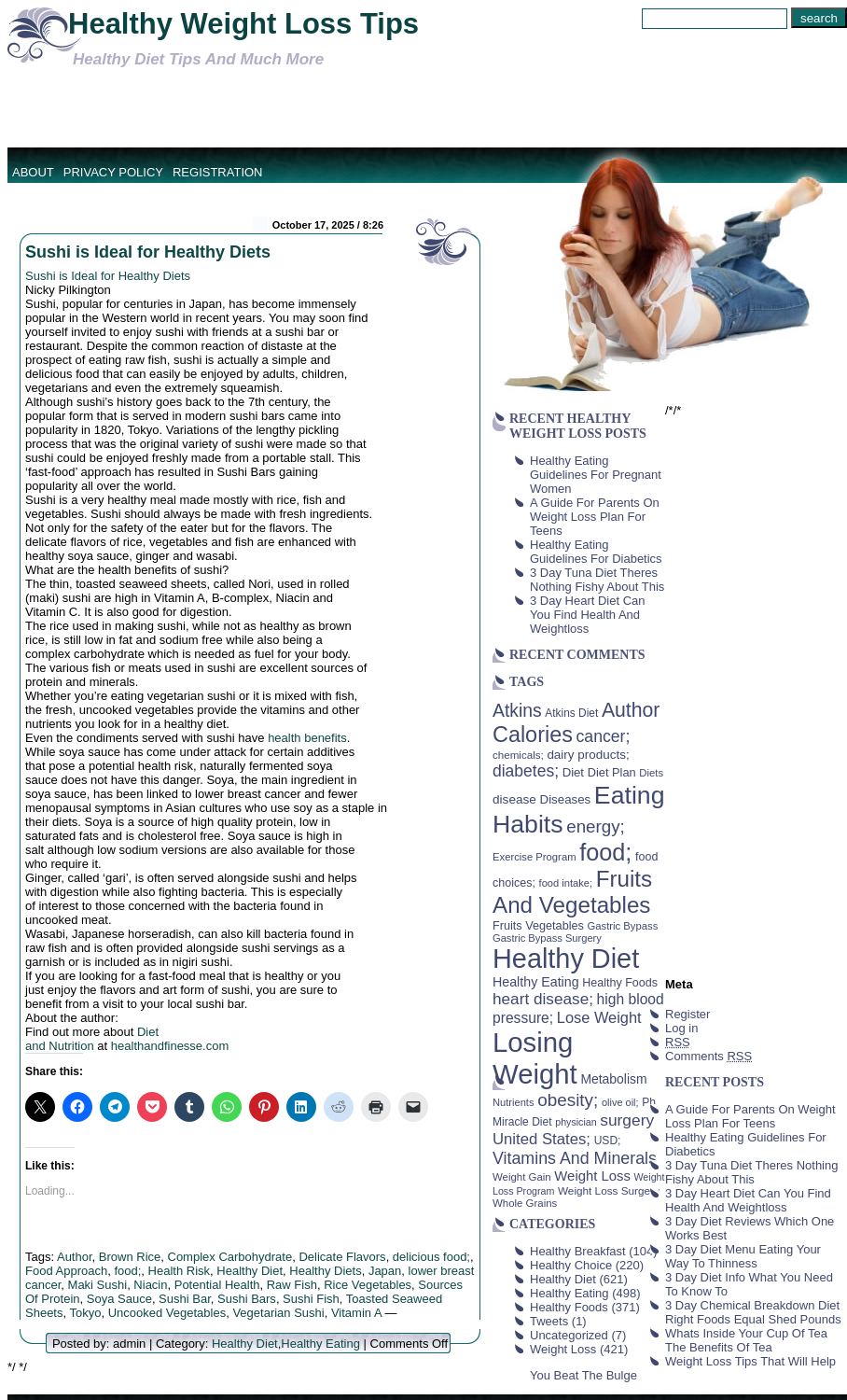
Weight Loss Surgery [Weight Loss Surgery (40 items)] (609, 1190)
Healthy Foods (569, 1307)
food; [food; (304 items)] (605, 852)
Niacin (150, 1285)
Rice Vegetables (367, 1285)
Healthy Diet (249, 1271)
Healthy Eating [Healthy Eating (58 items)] (536, 981)
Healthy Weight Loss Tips (243, 23)
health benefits (307, 738)
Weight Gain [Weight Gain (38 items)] (522, 1177)
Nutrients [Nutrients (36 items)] (514, 1102)
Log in (681, 1028)
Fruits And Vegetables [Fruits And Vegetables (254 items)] (572, 891)
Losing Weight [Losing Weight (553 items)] (535, 1058)
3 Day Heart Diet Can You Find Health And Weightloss (588, 615)
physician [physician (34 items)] (575, 1121)
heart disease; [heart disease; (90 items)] (543, 998)
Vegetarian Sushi (278, 1313)
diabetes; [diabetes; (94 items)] (526, 771)
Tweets (549, 1321)
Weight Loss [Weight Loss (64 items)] (592, 1176)
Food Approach (66, 1271)
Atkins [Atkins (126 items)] (517, 710)
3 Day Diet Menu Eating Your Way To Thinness (743, 1256)
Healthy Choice (571, 1265)
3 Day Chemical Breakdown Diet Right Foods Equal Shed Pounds (753, 1312)
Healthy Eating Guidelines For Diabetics (596, 552)
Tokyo (85, 1313)
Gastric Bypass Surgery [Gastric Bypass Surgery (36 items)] (547, 938)
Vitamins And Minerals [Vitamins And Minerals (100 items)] (575, 1158)
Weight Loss (563, 1349)
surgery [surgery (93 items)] (627, 1120)
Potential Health (217, 1285)
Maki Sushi (98, 1285)
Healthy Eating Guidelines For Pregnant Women (595, 475)
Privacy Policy (113, 172)
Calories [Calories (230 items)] (533, 734)
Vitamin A (356, 1313)
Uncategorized (569, 1335)
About (33, 172)
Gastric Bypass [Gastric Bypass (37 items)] (623, 925)
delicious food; (431, 1257)
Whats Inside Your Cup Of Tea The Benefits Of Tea (746, 1340)
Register (687, 1014)
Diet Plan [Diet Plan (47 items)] (612, 772)
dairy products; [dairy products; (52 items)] (588, 755)
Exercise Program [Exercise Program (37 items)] (534, 856)
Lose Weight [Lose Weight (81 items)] (599, 1017)
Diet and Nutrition (92, 1039)
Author (74, 1257)
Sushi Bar (185, 1299)
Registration (218, 172)
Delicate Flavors (342, 1257)
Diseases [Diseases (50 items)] (565, 799)
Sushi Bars (246, 1299)
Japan (384, 1271)
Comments (708, 1056)
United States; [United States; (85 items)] (541, 1139)
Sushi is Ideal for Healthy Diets (148, 252)
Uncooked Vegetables (167, 1313)
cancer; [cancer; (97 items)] (603, 736)
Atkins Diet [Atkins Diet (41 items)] (571, 713)
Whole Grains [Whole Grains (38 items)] (525, 1203)
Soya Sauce (119, 1299)
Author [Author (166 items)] (631, 710)
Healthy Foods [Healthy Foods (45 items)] (620, 982)
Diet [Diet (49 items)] (573, 772)
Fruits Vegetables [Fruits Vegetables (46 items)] (538, 925)
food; (127, 1271)
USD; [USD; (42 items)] (607, 1140)
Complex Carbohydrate (230, 1257)
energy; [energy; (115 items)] (595, 826)
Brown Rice (129, 1257)
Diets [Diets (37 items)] (651, 772)
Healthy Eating (320, 1344)
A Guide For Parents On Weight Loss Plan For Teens (595, 517)
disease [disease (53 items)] (514, 799)
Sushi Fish (311, 1299)
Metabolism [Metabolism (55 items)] (613, 1078)
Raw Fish (292, 1285)
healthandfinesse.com (170, 1046)
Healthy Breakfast (578, 1251)
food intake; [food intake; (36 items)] (566, 883)
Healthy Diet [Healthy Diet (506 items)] (566, 958)
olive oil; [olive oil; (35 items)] (620, 1102)
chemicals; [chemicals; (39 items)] (518, 755)
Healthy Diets (325, 1271)
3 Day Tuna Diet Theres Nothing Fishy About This (597, 580)
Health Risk (179, 1271)
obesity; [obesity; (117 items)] (567, 1100)
